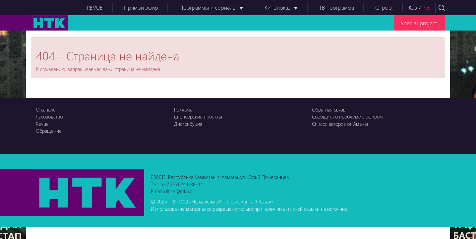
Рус (426, 7)
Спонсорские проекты (198, 116)
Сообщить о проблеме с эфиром (347, 116)
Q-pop (383, 7)
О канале (46, 109)
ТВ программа (336, 7)
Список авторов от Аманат (340, 123)
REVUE (95, 7)
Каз (413, 7)
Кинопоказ (278, 7)
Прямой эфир (141, 7)
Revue (42, 123)
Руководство (49, 116)
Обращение (49, 130)
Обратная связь (328, 109)
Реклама (183, 109)
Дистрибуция (188, 123)
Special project (418, 23)
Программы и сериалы (207, 7)
